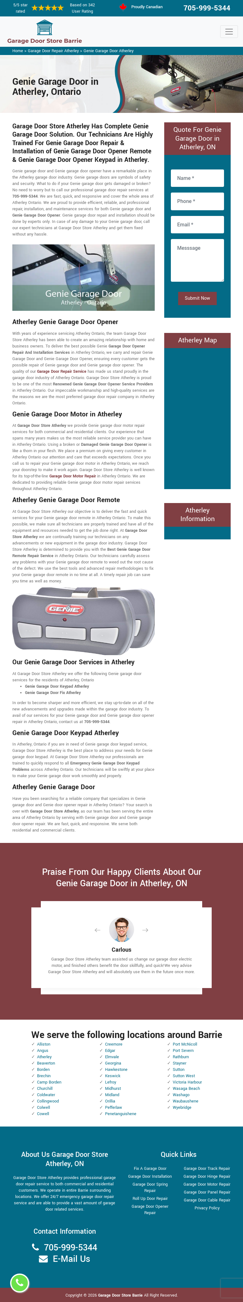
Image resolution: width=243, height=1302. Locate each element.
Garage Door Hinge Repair (207, 1176)
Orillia (110, 1101)
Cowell (43, 1114)
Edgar (110, 1050)
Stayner (179, 1063)
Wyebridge (182, 1107)
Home (17, 51)
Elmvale (112, 1057)
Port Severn (183, 1050)
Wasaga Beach (186, 1088)
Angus (42, 1050)
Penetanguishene (120, 1114)
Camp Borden (49, 1082)
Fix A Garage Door (150, 1168)
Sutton (178, 1069)
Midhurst (113, 1088)
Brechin (44, 1076)
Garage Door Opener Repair (150, 1210)
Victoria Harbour (187, 1082)
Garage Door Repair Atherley (53, 51)
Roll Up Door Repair (150, 1198)
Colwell (43, 1107)
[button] (102, 930)
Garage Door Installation (150, 1176)
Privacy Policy (207, 1208)
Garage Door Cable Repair (207, 1200)
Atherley (44, 1057)
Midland (112, 1095)
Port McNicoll (185, 1044)
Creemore (113, 1044)
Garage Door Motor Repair (207, 1184)
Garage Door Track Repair (207, 1168)
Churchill (45, 1088)
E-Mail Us (71, 1259)
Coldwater (46, 1095)
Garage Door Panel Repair (207, 1192)
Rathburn (181, 1057)
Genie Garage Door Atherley (109, 51)
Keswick (112, 1076)
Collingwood (48, 1101)
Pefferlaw (113, 1107)
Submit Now (197, 298)
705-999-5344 (207, 8)
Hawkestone (116, 1069)
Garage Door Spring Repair (150, 1188)
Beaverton (46, 1063)
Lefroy (110, 1082)
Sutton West (184, 1076)
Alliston (43, 1044)
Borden (43, 1069)
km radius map (197, 417)
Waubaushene (185, 1101)
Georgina (113, 1063)
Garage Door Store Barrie (120, 1295)
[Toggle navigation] (229, 31)
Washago (181, 1095)
